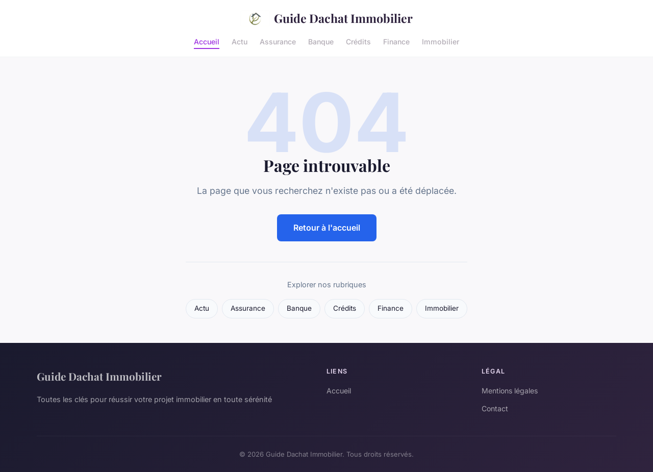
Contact (495, 408)
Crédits (358, 41)
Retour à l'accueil (326, 227)
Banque (321, 41)
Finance (396, 41)
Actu (239, 41)
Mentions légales (510, 390)
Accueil (206, 41)
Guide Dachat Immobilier (326, 18)
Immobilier (440, 41)
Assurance (278, 41)
